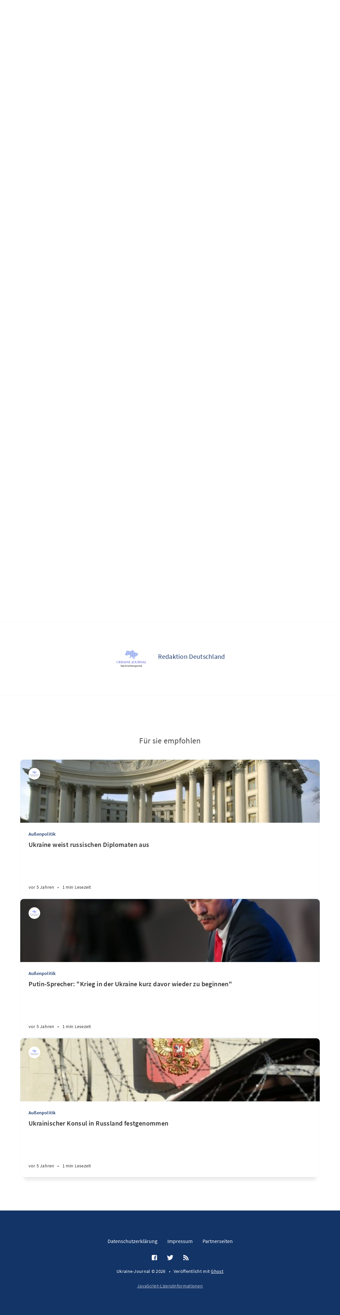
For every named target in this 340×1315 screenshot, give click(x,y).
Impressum (180, 1241)
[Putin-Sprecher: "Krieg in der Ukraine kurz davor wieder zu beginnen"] (170, 1009)
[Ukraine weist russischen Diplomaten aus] (170, 869)
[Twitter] (170, 1258)
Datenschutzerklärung (132, 1241)
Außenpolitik (42, 834)
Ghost (217, 1271)
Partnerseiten (218, 1241)
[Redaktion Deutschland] (131, 658)
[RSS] (186, 1258)
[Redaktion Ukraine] (34, 1052)
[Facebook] (154, 1258)
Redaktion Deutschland (191, 656)
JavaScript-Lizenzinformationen (170, 1286)
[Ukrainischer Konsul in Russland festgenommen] (170, 1148)
